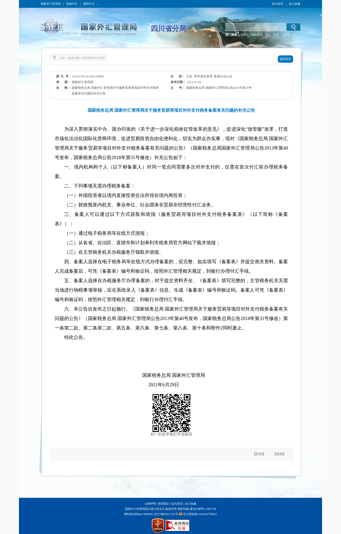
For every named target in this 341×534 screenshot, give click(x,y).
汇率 (276, 34)
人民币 (285, 34)
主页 (62, 58)
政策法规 (73, 58)
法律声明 (150, 503)
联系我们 (164, 503)
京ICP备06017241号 (165, 514)
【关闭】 (279, 454)
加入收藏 (294, 3)
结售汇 (245, 34)
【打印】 (259, 454)
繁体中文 (89, 3)
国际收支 (257, 34)
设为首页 (277, 3)
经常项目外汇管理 (93, 58)
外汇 (268, 34)
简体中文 (72, 3)
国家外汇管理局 (51, 3)
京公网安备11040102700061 (200, 514)
